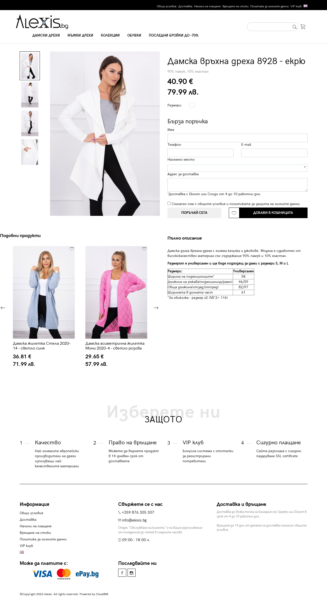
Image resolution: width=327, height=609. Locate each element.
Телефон (174, 144)
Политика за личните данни (269, 6)
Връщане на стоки (235, 6)
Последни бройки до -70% (173, 35)
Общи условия (167, 6)
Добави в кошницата (273, 213)
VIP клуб (296, 6)
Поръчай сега (194, 213)
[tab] (186, 238)
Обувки (134, 35)
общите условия (211, 204)
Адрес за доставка (183, 174)
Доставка (185, 6)
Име (170, 130)
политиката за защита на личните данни (265, 204)
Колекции (110, 35)
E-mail (246, 144)
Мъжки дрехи (80, 35)
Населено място (181, 159)
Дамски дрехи (46, 35)
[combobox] (237, 168)
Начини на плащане (207, 6)
